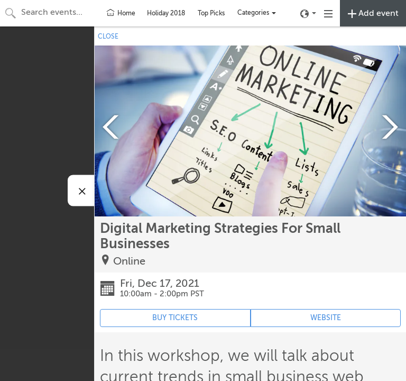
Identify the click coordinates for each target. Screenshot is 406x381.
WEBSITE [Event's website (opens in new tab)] (325, 318)
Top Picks (211, 13)
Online (129, 261)
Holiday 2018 (166, 13)
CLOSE (108, 36)
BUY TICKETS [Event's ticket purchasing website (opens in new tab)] (175, 318)
